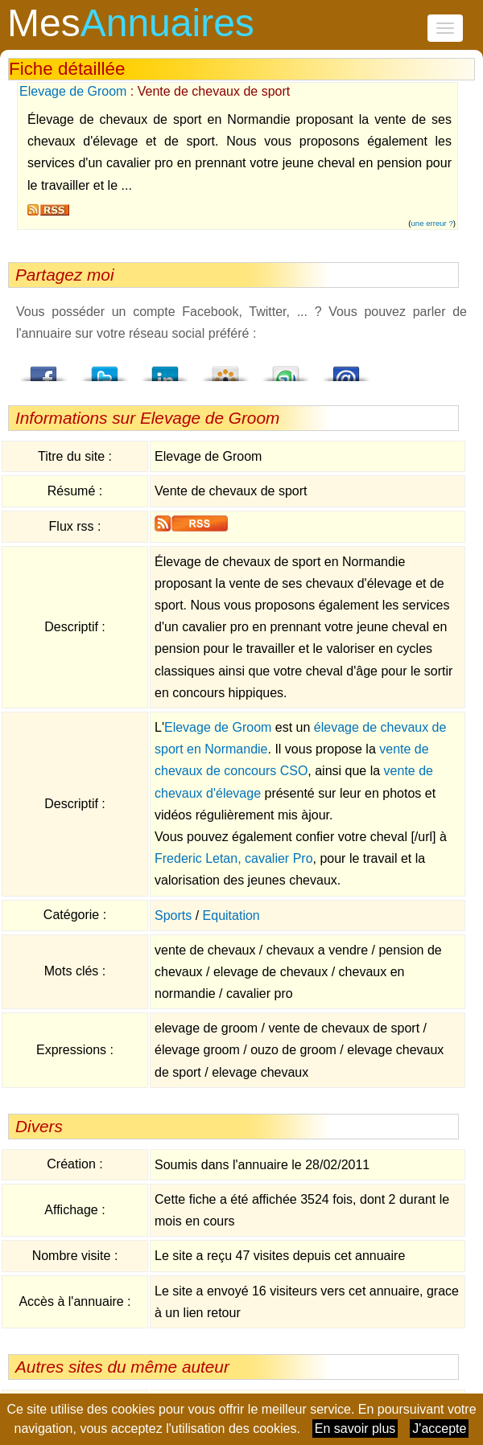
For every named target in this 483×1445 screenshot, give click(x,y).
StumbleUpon (286, 369)
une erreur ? (432, 223)
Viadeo (225, 369)
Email (346, 369)
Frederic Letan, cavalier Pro (234, 858)
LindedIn (165, 369)
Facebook (44, 369)
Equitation (231, 915)
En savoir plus (355, 1428)
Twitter (104, 369)
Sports (173, 915)
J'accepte (439, 1428)
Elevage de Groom (72, 91)
